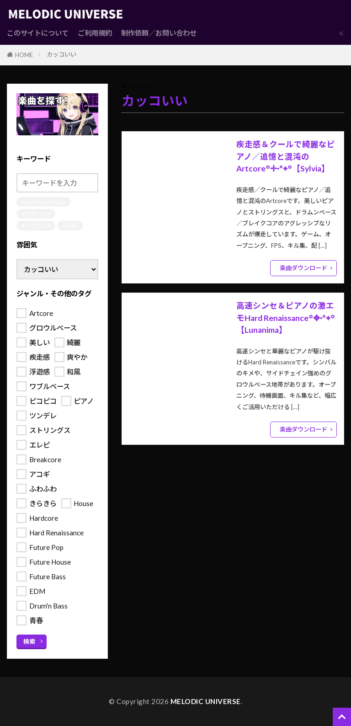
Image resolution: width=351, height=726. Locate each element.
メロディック (36, 214)
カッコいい (61, 54)
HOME (24, 55)
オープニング (36, 226)
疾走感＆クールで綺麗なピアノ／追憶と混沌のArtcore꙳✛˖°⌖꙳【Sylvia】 (285, 156)
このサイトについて (38, 33)
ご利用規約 (95, 33)
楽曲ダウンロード (303, 268)
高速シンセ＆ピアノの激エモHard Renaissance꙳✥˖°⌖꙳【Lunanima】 (285, 318)
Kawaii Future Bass (43, 202)
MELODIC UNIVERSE (205, 701)
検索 (29, 641)
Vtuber (70, 226)
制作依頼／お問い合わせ (159, 33)
